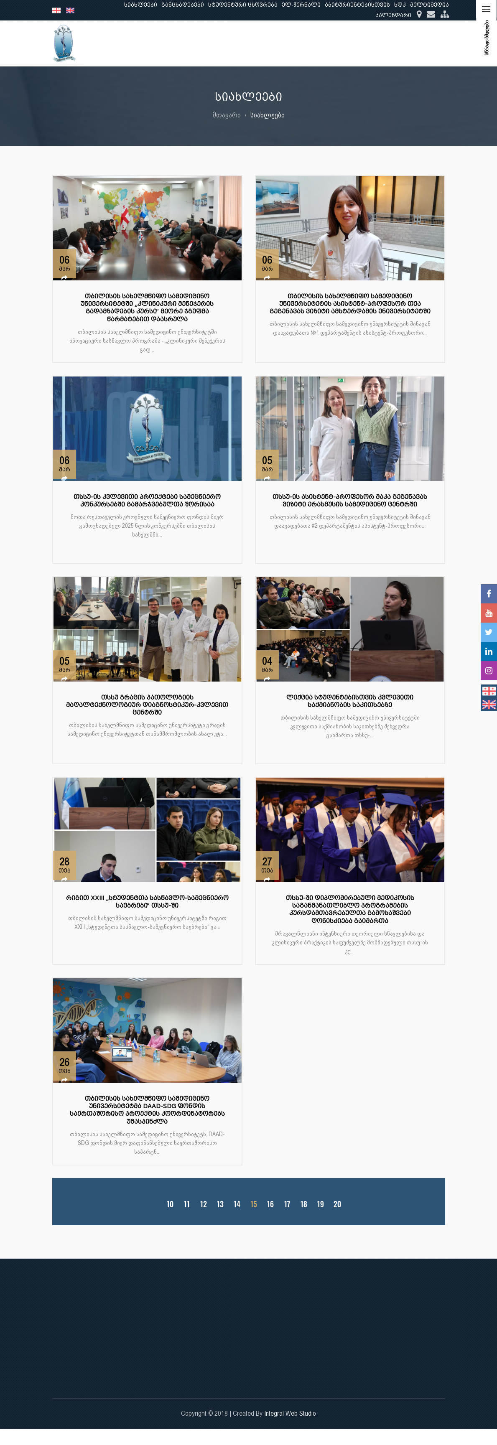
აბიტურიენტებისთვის (357, 5)
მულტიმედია (429, 5)
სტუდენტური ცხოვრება (243, 5)
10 (169, 1204)
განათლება (281, 43)
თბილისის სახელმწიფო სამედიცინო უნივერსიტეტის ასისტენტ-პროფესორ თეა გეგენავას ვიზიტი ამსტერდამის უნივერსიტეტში (350, 304)
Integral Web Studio (290, 1413)
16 (270, 1204)
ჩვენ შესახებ (230, 43)
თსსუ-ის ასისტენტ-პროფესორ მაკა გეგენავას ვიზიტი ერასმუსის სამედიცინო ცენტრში (350, 501)
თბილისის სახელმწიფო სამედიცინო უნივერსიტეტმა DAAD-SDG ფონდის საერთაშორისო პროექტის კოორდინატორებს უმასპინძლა (147, 1110)
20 (337, 1204)
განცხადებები (182, 5)
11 (187, 1204)
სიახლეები (140, 5)
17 (287, 1204)
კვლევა (323, 43)
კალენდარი (393, 15)
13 (220, 1204)
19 (320, 1204)
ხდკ (400, 5)
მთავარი (227, 114)
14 (237, 1204)
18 (303, 1204)
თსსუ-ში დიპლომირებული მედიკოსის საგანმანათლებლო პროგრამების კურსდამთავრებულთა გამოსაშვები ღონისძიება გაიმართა (350, 910)
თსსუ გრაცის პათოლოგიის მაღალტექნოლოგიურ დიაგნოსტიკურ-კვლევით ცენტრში (147, 705)
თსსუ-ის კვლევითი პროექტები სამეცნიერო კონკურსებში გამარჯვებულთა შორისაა (147, 501)
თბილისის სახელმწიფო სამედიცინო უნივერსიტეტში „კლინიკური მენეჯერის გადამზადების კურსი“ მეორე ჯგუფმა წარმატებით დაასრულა (147, 308)
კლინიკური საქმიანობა (385, 43)
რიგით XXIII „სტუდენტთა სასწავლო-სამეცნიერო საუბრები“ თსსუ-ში (147, 902)
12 (203, 1204)
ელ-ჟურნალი (301, 5)
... (437, 43)
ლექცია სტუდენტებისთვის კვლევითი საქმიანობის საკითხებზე (349, 701)
